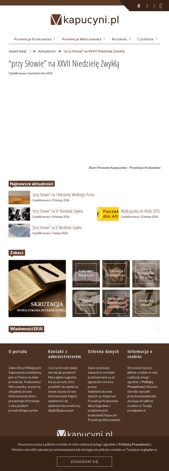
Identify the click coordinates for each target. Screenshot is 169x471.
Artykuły (119, 39)
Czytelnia (145, 39)
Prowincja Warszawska (81, 39)
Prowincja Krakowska (32, 39)
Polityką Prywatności (134, 444)
